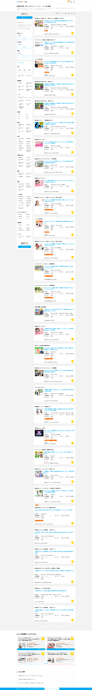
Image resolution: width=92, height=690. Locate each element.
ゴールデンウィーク (21, 237)
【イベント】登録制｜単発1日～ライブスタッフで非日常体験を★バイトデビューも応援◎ (59, 142)
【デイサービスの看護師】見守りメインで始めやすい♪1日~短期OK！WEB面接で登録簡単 (58, 491)
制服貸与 (20, 145)
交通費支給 (21, 141)
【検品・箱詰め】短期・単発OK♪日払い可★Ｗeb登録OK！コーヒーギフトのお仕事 (53, 510)
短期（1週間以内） (29, 84)
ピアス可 (28, 216)
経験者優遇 (21, 176)
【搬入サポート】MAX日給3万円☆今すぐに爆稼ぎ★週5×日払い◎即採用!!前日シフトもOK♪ (59, 310)
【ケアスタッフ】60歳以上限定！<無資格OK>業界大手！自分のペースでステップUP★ (59, 267)
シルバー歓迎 (21, 202)
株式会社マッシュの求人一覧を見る (50, 443)
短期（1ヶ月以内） (21, 87)
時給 (20, 70)
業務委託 (28, 230)
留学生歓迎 (28, 202)
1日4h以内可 (29, 124)
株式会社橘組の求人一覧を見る (49, 320)
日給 (24, 70)
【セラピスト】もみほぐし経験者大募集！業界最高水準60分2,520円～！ (59, 222)
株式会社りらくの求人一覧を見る (49, 75)
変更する (24, 38)
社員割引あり (29, 145)
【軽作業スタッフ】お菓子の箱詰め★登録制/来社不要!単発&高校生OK (51, 590)
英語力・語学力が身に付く (29, 187)
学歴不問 (20, 200)
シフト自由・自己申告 (21, 104)
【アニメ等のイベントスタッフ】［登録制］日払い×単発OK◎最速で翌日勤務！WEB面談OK (59, 123)
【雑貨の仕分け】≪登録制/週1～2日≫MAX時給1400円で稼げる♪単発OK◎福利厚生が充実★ (54, 552)
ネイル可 (20, 218)
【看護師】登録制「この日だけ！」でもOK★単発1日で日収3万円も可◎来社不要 (59, 390)
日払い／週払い (29, 76)
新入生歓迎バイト (29, 237)
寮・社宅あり (21, 143)
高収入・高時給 (21, 76)
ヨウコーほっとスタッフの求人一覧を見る (51, 400)
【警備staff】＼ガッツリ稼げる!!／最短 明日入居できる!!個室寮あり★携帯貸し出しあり (54, 570)
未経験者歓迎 (21, 196)
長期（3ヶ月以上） (21, 90)
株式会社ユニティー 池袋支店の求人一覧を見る (52, 133)
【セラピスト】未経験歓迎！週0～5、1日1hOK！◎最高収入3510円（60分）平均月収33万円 (59, 62)
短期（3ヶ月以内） (29, 87)
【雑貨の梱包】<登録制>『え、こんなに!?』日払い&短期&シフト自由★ (59, 453)
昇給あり (28, 143)
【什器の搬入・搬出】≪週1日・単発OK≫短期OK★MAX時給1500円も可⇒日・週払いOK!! (54, 533)
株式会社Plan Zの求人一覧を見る (49, 114)
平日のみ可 (28, 100)
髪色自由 (20, 214)
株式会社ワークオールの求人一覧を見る (41, 543)
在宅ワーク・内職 (29, 129)
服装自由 (20, 216)
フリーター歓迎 (21, 205)
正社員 (28, 224)
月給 (29, 70)
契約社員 (20, 228)
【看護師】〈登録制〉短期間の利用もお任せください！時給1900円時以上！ (59, 472)
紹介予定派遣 (21, 230)
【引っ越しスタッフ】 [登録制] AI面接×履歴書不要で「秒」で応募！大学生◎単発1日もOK (58, 21)
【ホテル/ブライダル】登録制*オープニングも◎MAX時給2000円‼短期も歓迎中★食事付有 (59, 162)
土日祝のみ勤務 (21, 101)
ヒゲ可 (28, 218)
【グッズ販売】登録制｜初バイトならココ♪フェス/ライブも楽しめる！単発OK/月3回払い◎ (59, 181)
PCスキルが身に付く (21, 190)
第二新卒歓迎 (21, 208)
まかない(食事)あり (21, 139)
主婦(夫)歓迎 (29, 200)
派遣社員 (28, 228)
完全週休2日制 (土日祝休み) (21, 107)
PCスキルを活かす (29, 174)
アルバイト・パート (21, 225)
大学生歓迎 (21, 198)
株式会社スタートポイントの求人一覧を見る (51, 152)
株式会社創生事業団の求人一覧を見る (50, 279)
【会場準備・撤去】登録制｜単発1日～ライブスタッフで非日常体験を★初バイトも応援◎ (59, 329)
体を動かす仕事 (21, 129)
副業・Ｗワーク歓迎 (29, 205)
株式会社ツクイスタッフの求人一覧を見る (51, 257)
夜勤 (27, 118)
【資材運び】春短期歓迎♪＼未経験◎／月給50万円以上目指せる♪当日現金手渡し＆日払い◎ (59, 84)
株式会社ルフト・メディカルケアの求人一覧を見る (52, 482)
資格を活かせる (29, 177)
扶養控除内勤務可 (21, 125)
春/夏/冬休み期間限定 (29, 90)
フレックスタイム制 (29, 104)
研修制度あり (29, 138)
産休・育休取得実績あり (29, 151)
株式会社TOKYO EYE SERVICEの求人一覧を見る (43, 582)
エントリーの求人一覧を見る (39, 601)
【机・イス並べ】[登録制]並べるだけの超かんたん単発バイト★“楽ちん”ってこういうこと (59, 431)
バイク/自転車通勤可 (21, 187)
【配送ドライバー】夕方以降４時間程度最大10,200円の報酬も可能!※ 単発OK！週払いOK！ (59, 43)
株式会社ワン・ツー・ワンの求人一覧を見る (51, 422)
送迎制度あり (29, 141)
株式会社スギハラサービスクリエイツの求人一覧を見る (53, 172)
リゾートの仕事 (21, 132)
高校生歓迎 (28, 196)
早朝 (19, 114)
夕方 (27, 116)
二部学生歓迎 (29, 198)
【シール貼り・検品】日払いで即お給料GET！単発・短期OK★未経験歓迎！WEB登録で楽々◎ (59, 348)
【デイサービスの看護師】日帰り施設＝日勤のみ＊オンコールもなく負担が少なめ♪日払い (59, 200)
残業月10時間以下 (29, 132)
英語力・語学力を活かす (21, 174)
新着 (66, 13)
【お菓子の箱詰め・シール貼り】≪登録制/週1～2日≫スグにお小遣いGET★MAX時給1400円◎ (54, 610)
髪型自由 (28, 214)
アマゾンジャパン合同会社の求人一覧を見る (51, 53)
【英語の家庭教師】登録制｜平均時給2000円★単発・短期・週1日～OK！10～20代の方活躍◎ (59, 409)
